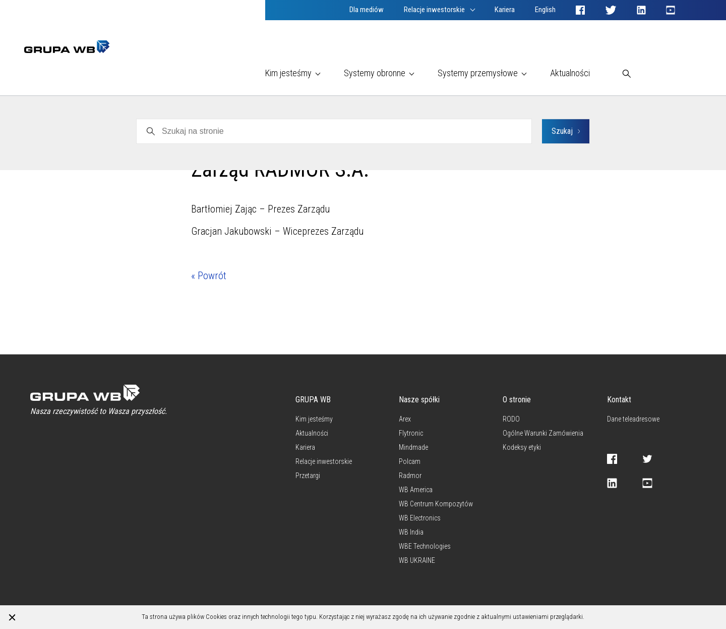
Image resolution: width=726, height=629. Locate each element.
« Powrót (208, 276)
